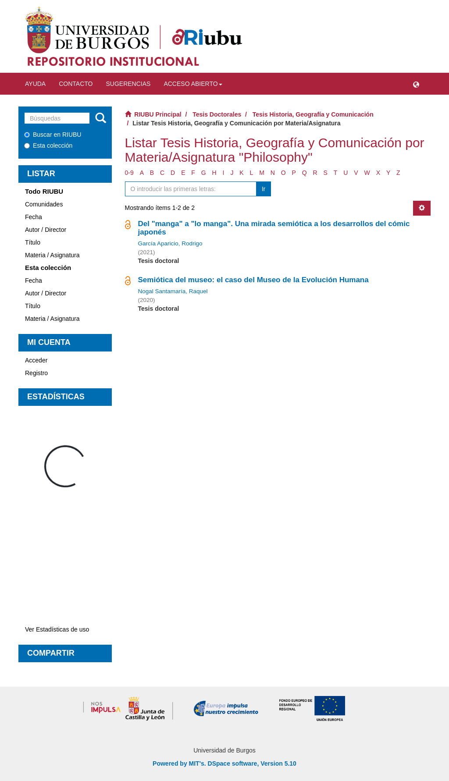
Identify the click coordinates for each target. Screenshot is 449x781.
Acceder (36, 360)
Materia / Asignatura (52, 255)
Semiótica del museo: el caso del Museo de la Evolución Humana (253, 280)
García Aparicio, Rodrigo (170, 243)
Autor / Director (45, 229)
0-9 (129, 172)
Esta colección (48, 145)
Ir (264, 188)
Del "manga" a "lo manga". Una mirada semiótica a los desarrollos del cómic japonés (274, 228)
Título (32, 242)
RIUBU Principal (157, 114)
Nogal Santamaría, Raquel (173, 291)
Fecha (33, 216)
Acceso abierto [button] (193, 83)
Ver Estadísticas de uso (57, 629)
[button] (416, 83)
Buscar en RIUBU (52, 134)
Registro (36, 372)
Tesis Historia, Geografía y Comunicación (313, 114)
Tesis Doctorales (216, 114)
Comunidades (44, 204)
